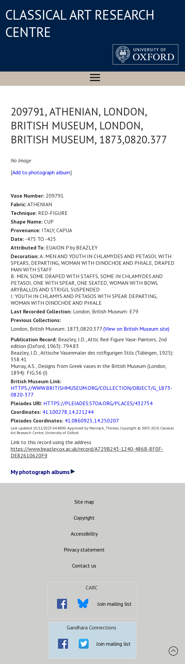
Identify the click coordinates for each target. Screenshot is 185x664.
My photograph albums (43, 472)
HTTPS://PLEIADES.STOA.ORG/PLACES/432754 (98, 403)
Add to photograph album (41, 172)
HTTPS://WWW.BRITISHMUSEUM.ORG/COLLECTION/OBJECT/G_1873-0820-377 (91, 391)
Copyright (84, 517)
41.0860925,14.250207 (92, 420)
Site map (84, 501)
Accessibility (84, 533)
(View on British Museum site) (136, 328)
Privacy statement (84, 549)
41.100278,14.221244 (68, 412)
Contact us (84, 565)
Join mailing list (114, 603)
